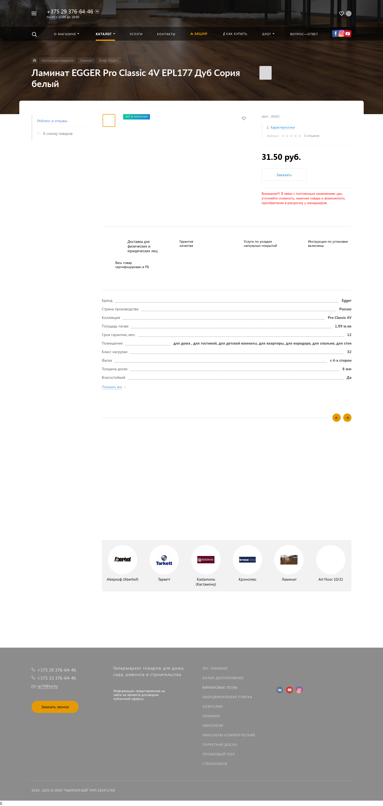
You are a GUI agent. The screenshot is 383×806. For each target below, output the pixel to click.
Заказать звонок (55, 706)
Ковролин (212, 706)
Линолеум (212, 725)
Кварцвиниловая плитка (227, 697)
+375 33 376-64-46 (56, 678)
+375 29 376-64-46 (70, 11)
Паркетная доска (219, 744)
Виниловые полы (219, 687)
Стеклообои (214, 763)
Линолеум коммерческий (228, 735)
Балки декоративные (223, 677)
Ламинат (211, 716)
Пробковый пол (218, 754)
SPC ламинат (215, 668)
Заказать (284, 174)
